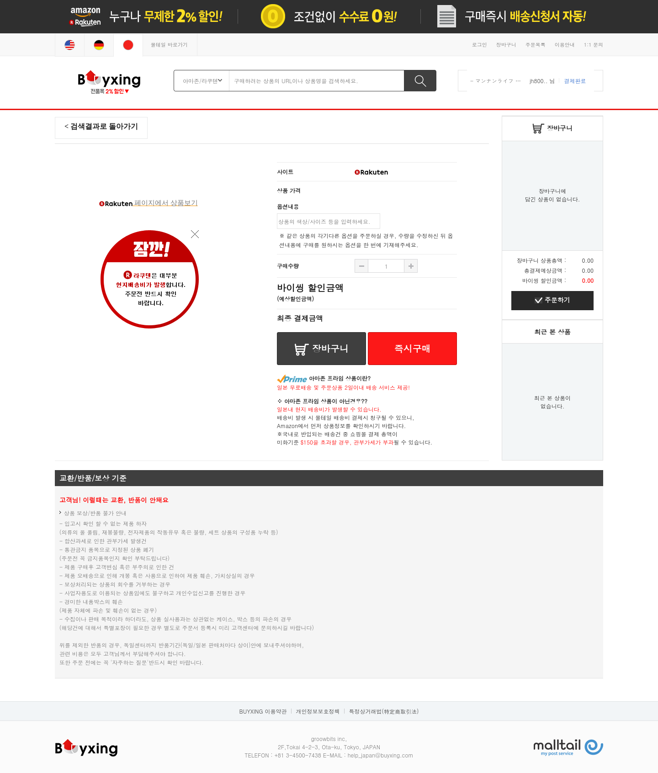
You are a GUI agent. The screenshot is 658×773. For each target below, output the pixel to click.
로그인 (479, 44)
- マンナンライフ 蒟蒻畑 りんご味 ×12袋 (522, 81)
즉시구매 (412, 348)
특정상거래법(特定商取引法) (384, 711)
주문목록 (535, 44)
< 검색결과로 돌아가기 (101, 126)
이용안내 (565, 44)
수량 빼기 (411, 266)
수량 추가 (361, 266)
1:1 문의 (593, 44)
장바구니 (506, 44)
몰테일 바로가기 (169, 44)
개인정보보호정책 (318, 711)
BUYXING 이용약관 (263, 711)
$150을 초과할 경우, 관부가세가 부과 (347, 442)
